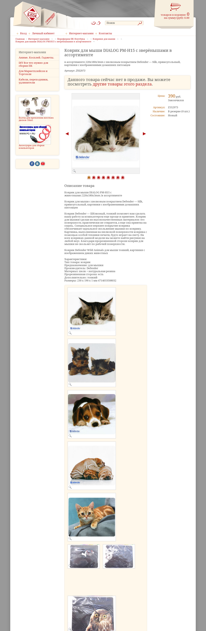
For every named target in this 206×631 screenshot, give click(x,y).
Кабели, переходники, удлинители (33, 81)
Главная (20, 39)
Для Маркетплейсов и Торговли (33, 73)
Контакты (105, 33)
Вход (23, 33)
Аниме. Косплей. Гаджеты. (36, 57)
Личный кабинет (43, 33)
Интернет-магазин (81, 33)
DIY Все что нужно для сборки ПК (33, 64)
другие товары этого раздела (122, 84)
